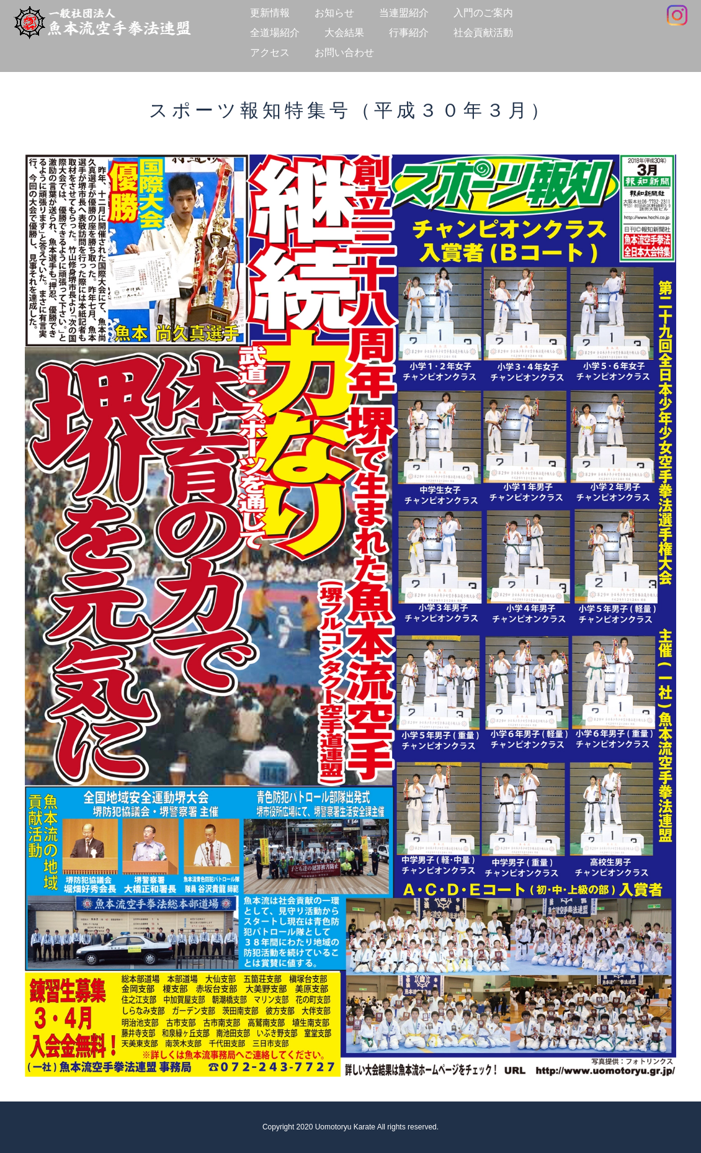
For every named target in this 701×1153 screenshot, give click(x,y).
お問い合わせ (344, 52)
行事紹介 (409, 32)
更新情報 (270, 12)
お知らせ (334, 12)
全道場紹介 (275, 32)
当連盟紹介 (404, 12)
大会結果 (344, 32)
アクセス (270, 52)
